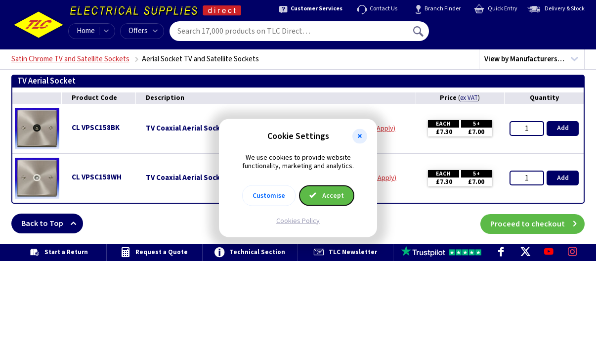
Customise (269, 195)
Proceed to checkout (537, 223)
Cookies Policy (298, 220)
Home (86, 31)
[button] (359, 136)
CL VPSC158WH (97, 177)
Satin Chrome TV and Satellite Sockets (70, 59)
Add (563, 128)
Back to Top (52, 223)
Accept (326, 195)
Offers (143, 31)
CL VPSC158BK (96, 128)
